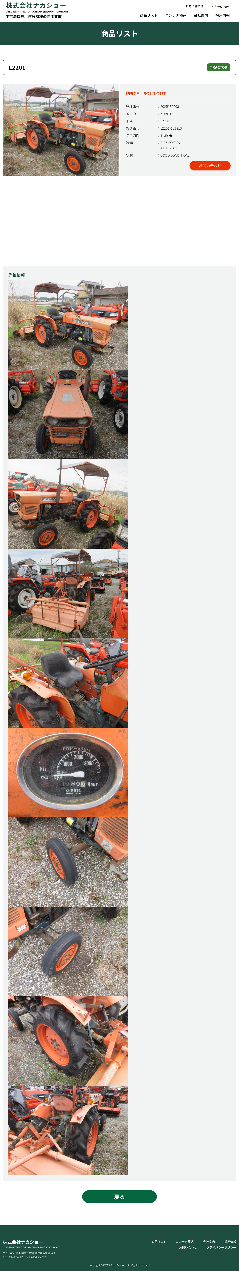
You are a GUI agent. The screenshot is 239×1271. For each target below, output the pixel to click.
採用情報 (222, 15)
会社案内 (201, 15)
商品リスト (149, 15)
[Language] (220, 6)
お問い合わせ (194, 6)
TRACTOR (218, 67)
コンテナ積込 (175, 15)
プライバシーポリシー (221, 1247)
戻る (119, 1196)
